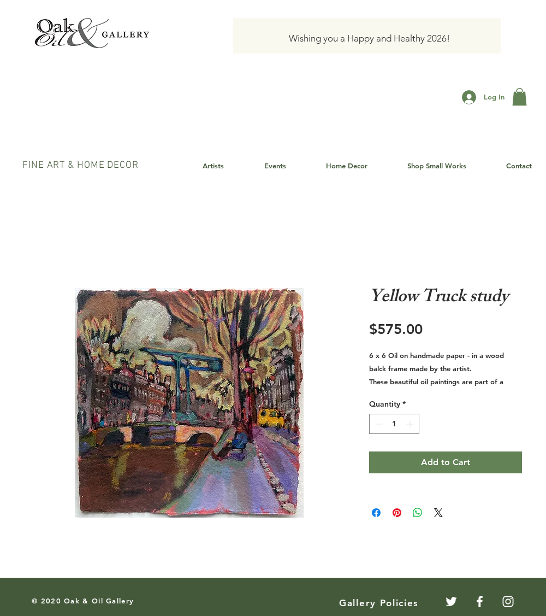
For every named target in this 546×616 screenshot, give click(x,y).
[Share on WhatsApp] (417, 512)
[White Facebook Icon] (479, 601)
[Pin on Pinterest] (396, 512)
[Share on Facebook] (376, 512)
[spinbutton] (394, 423)
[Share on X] (438, 512)
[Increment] (411, 423)
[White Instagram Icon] (508, 601)
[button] (519, 96)
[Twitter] (451, 601)
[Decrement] (377, 423)
